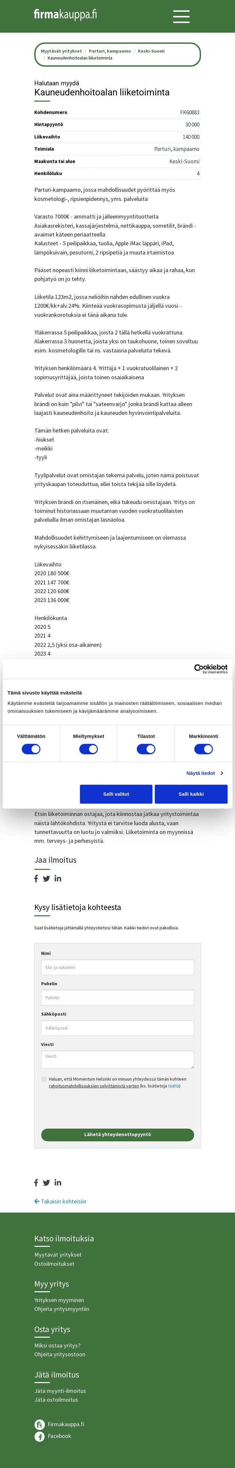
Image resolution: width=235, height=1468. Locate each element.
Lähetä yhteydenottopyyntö (117, 1134)
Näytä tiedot (201, 773)
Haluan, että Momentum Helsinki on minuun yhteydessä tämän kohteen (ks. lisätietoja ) (117, 1082)
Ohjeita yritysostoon (59, 1354)
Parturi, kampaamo (110, 51)
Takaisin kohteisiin (60, 1201)
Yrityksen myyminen (59, 1300)
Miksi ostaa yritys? (57, 1345)
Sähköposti (53, 1014)
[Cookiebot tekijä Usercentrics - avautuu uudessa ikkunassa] (198, 669)
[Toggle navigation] (181, 16)
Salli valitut (116, 794)
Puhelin (49, 984)
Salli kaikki (191, 794)
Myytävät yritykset (58, 1254)
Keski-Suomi (151, 51)
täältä (173, 1086)
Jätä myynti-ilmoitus (60, 1391)
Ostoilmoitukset (54, 1263)
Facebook (52, 1436)
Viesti (47, 1044)
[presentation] (91, 1109)
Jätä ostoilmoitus (56, 1399)
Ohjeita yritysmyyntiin (61, 1309)
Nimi (46, 953)
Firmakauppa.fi (59, 1424)
